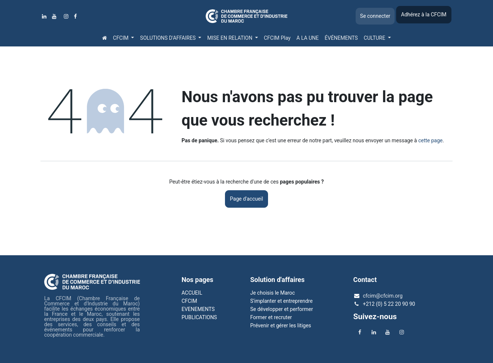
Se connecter (375, 16)
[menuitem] (104, 37)
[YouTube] (54, 16)
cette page (430, 140)
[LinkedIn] (44, 16)
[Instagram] (66, 16)
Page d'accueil (246, 199)
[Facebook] (75, 16)
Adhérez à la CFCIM (423, 14)
